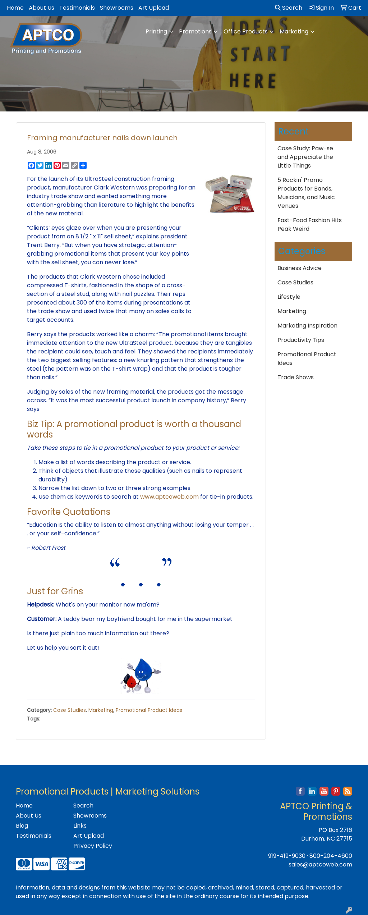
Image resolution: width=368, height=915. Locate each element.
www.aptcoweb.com (169, 497)
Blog (22, 826)
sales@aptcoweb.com (320, 864)
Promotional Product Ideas (149, 710)
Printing (156, 31)
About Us (41, 8)
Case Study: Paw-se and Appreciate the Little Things (305, 157)
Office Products (246, 31)
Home (15, 8)
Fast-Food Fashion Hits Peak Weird (309, 224)
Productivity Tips (300, 340)
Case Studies (69, 710)
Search (288, 8)
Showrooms (116, 8)
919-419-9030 (286, 856)
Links (80, 826)
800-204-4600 (330, 856)
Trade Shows (295, 377)
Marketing (294, 31)
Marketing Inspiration (307, 325)
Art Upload (153, 8)
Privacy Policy (92, 846)
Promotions (195, 31)
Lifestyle (288, 297)
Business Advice (299, 268)
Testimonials (77, 8)
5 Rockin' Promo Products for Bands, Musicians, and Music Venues (306, 193)
